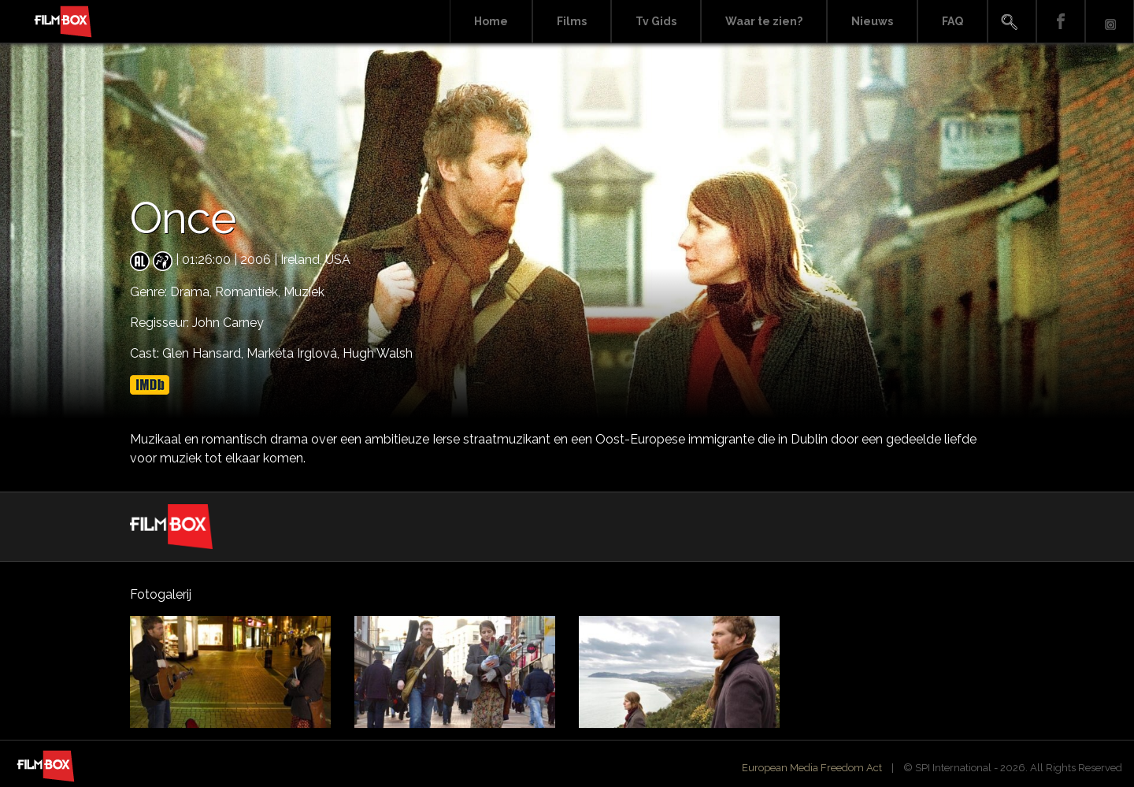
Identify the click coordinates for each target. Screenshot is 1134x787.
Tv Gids (656, 21)
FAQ (952, 21)
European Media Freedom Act (812, 768)
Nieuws (872, 21)
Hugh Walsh (378, 353)
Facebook (1060, 21)
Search (1012, 21)
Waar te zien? (763, 21)
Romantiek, (249, 291)
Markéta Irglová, (294, 353)
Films (572, 21)
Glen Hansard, (204, 353)
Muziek (304, 291)
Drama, (192, 291)
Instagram (1109, 21)
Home (491, 21)
